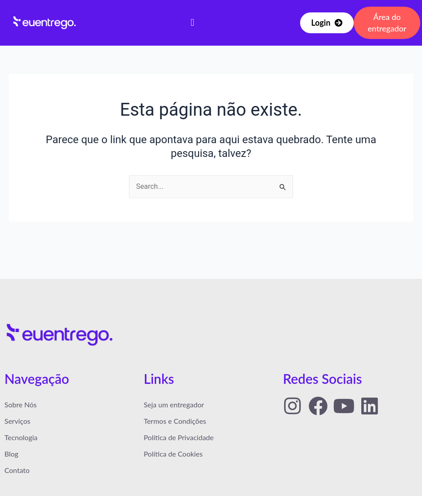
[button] (192, 23)
